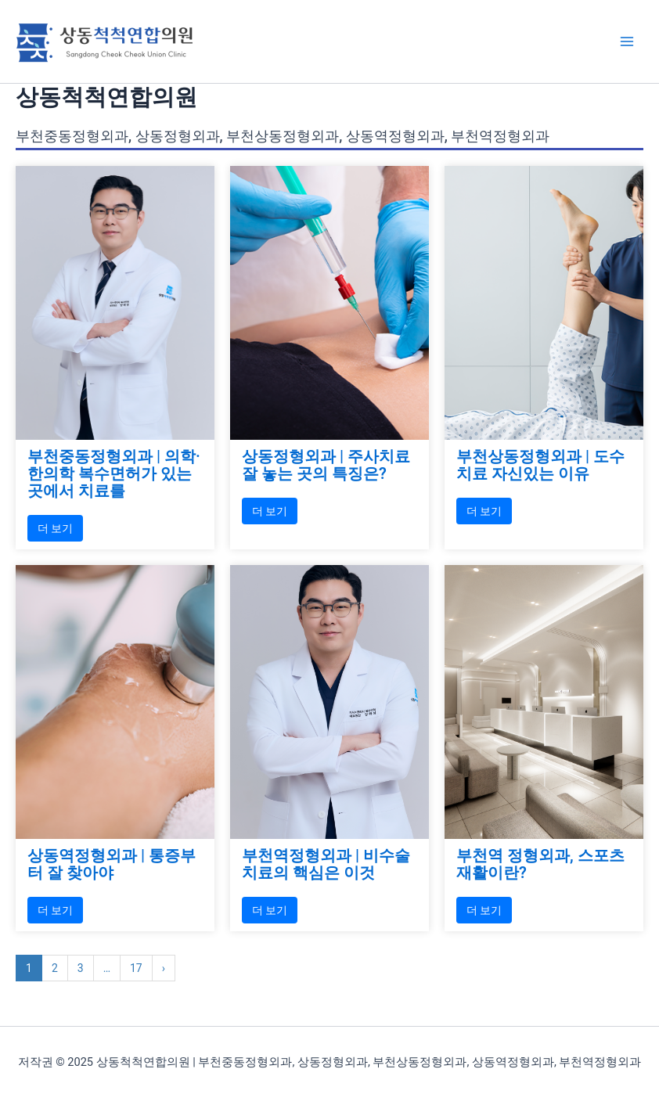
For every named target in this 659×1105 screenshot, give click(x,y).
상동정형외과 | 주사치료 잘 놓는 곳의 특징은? (326, 465)
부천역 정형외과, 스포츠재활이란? (540, 864)
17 (136, 968)
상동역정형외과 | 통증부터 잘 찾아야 (111, 864)
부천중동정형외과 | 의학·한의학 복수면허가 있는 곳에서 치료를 (113, 473)
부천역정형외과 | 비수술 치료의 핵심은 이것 (326, 864)
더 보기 (55, 528)
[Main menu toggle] (626, 41)
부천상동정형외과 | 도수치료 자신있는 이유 (540, 465)
